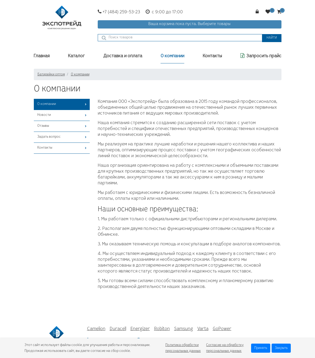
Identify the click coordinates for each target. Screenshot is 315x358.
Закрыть (281, 348)
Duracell (118, 329)
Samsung (183, 329)
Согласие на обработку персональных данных (225, 348)
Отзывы (43, 126)
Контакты (44, 148)
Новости (44, 115)
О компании (46, 104)
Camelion (96, 329)
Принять (260, 348)
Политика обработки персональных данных (183, 348)
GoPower (222, 329)
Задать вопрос (49, 137)
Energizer (140, 329)
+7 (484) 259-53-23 (119, 12)
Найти (272, 38)
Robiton (162, 329)
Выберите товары (214, 24)
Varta (202, 329)
